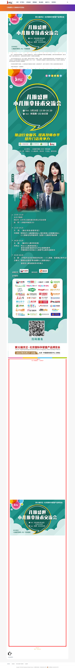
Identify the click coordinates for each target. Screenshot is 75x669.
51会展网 (26, 663)
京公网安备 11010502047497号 (53, 667)
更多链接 (13, 663)
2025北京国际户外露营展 (19, 663)
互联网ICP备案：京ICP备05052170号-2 (40, 667)
